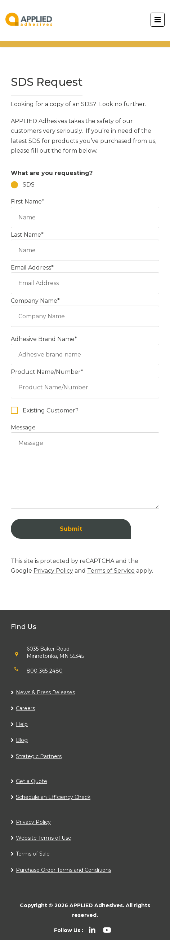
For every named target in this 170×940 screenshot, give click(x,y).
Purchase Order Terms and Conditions (63, 870)
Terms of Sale (33, 854)
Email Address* (85, 275)
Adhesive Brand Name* (85, 347)
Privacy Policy (53, 570)
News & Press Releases (45, 692)
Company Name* (85, 308)
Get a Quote (31, 781)
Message (85, 467)
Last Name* (85, 242)
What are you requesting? (52, 173)
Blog (22, 740)
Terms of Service (111, 570)
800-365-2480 (45, 671)
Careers (25, 708)
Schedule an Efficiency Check (53, 797)
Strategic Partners (39, 756)
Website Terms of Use (43, 838)
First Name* (85, 209)
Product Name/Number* (85, 379)
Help (22, 724)
